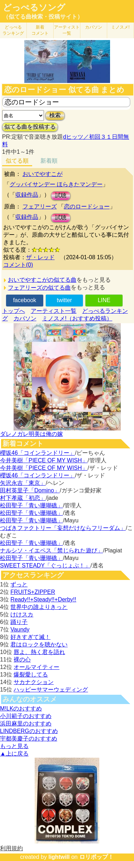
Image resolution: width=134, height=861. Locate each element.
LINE (104, 300)
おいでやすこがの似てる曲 (42, 280)
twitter (64, 300)
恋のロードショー (87, 206)
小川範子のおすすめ (25, 716)
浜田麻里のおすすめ (25, 723)
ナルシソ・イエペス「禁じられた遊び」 (51, 550)
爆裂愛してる (31, 674)
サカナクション (34, 682)
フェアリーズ (40, 206)
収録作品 (26, 195)
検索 (55, 115)
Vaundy (19, 629)
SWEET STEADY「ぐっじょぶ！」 (45, 565)
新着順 (49, 161)
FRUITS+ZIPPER (32, 592)
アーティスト (67, 30)
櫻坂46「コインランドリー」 (37, 453)
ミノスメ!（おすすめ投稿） (77, 318)
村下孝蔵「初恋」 (23, 498)
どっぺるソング (34, 7)
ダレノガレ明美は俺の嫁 (31, 434)
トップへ (13, 311)
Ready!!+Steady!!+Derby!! (43, 599)
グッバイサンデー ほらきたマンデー (56, 184)
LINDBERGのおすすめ (29, 731)
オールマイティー (36, 667)
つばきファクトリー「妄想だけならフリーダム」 (63, 528)
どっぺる (13, 30)
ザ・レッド (40, 257)
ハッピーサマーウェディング (51, 690)
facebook (24, 300)
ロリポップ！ (96, 857)
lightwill (59, 857)
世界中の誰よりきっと (39, 607)
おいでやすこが (43, 174)
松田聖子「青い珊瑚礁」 (31, 505)
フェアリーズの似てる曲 (39, 288)
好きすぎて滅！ (30, 637)
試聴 (60, 195)
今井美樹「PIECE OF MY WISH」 (44, 460)
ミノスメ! (120, 27)
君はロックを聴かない (39, 644)
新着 (40, 30)
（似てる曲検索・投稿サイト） (43, 17)
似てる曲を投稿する (30, 127)
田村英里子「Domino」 (30, 490)
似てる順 (17, 161)
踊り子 (19, 622)
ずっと (19, 584)
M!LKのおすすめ (21, 708)
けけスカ (21, 614)
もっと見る (14, 746)
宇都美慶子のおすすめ (28, 738)
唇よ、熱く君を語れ (39, 652)
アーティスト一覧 (53, 311)
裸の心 (22, 659)
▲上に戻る (14, 754)
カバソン (93, 27)
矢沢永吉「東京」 (23, 483)
